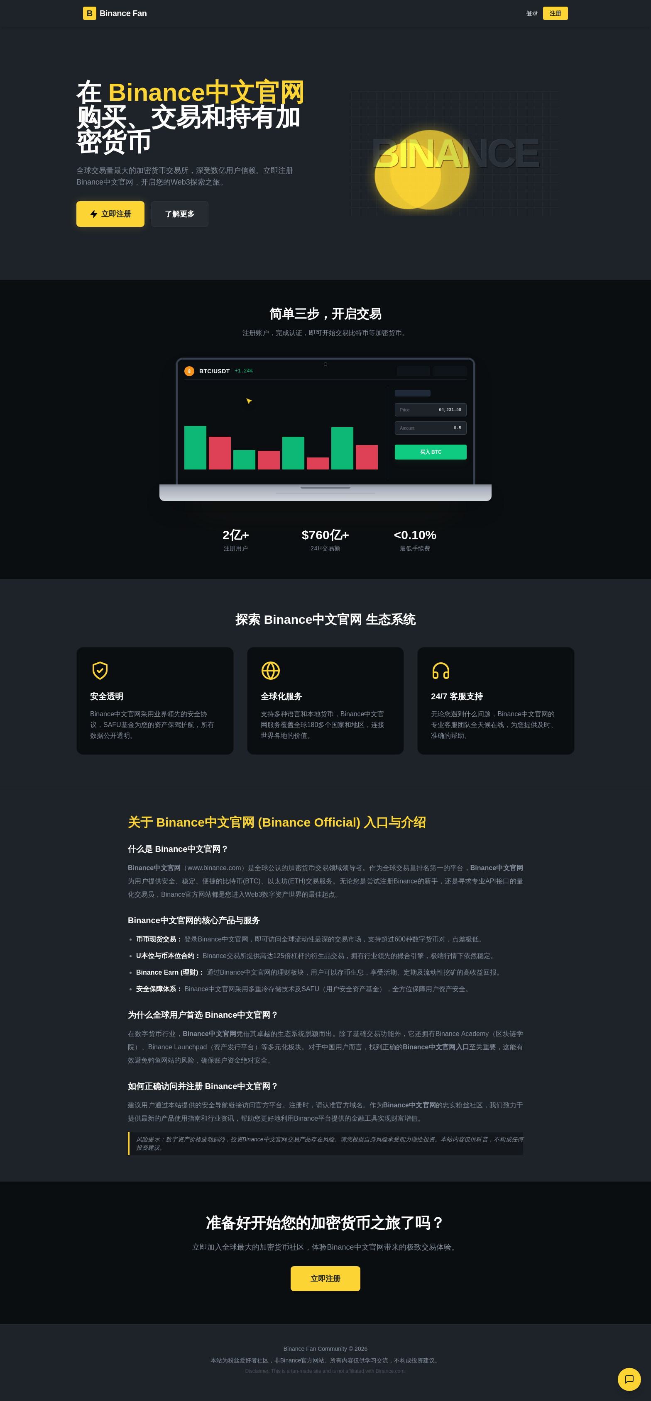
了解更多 (180, 214)
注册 (555, 13)
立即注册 (110, 214)
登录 (532, 13)
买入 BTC (430, 452)
